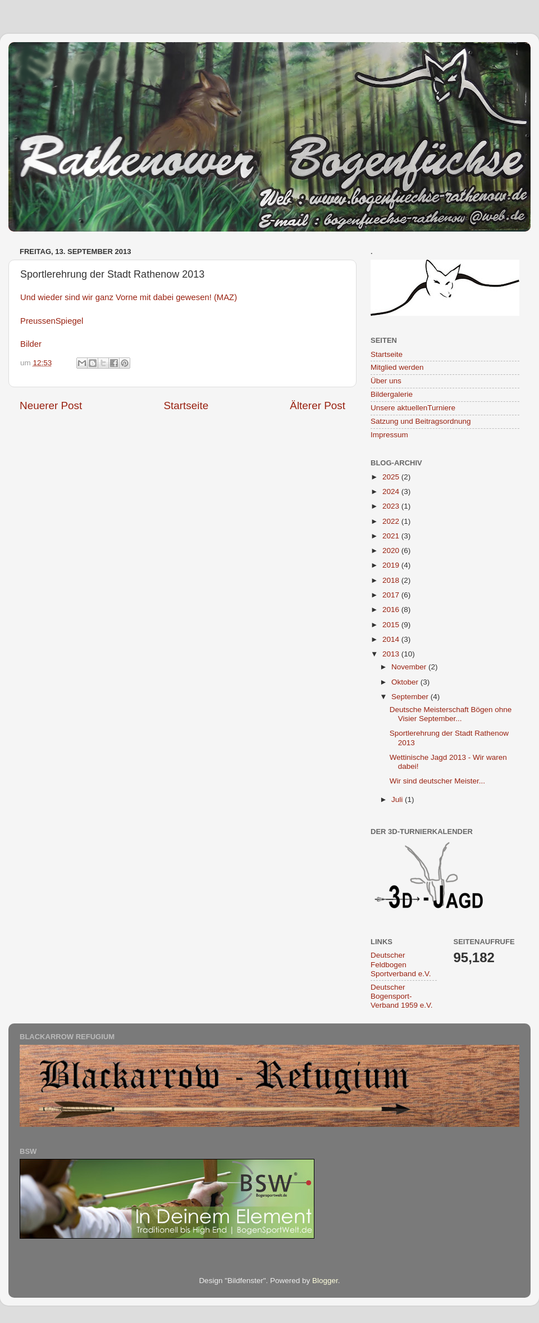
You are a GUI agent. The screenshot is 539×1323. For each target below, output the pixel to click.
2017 (391, 595)
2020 (391, 550)
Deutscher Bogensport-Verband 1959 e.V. (402, 996)
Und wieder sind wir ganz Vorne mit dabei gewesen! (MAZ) (128, 297)
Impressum (389, 435)
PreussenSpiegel (51, 320)
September (411, 696)
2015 (391, 624)
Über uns (386, 381)
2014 (391, 639)
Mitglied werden (397, 367)
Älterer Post (317, 405)
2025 (391, 477)
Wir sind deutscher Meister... (437, 781)
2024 (391, 491)
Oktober (406, 682)
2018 (391, 580)
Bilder (31, 343)
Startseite (185, 405)
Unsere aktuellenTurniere (413, 408)
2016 (391, 609)
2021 (391, 536)
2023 (391, 506)
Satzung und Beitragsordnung (421, 421)
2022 (391, 521)
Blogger (325, 1280)
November (409, 667)
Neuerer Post (51, 405)
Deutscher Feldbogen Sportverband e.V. (401, 964)
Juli (398, 799)
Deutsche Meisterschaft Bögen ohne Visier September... (451, 714)
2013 (391, 654)
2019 (391, 565)
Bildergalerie (392, 394)
